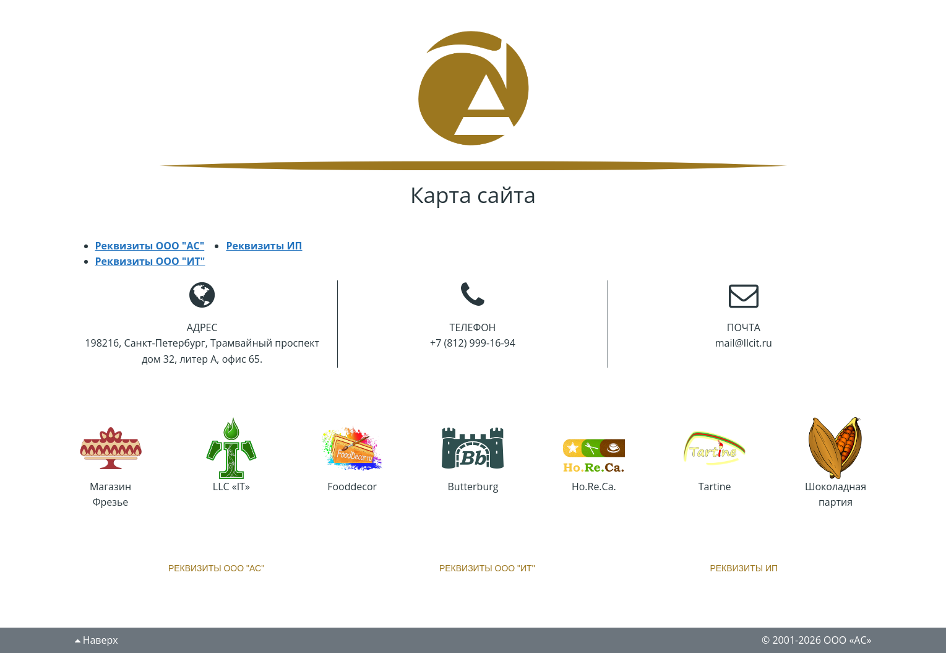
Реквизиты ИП (264, 246)
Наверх (96, 640)
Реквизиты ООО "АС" (150, 246)
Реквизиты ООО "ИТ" (150, 261)
